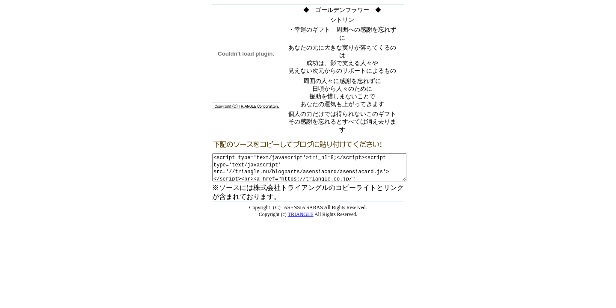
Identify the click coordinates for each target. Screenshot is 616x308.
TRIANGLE (301, 214)
